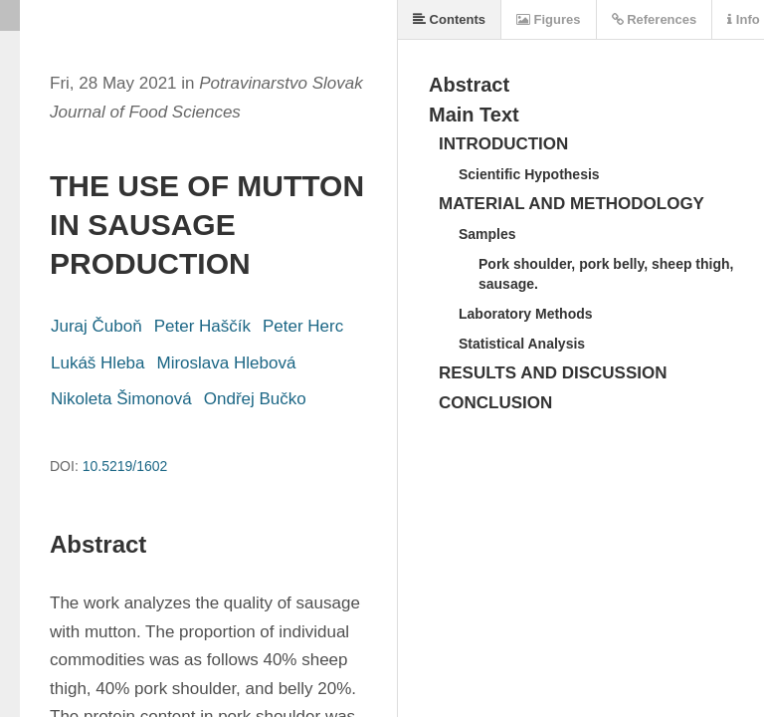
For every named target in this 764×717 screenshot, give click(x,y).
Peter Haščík (202, 326)
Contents (449, 19)
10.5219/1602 (125, 466)
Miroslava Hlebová (226, 363)
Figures (548, 19)
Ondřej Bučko (255, 398)
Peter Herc (303, 326)
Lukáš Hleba (98, 363)
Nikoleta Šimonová (121, 398)
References (654, 19)
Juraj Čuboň (96, 326)
